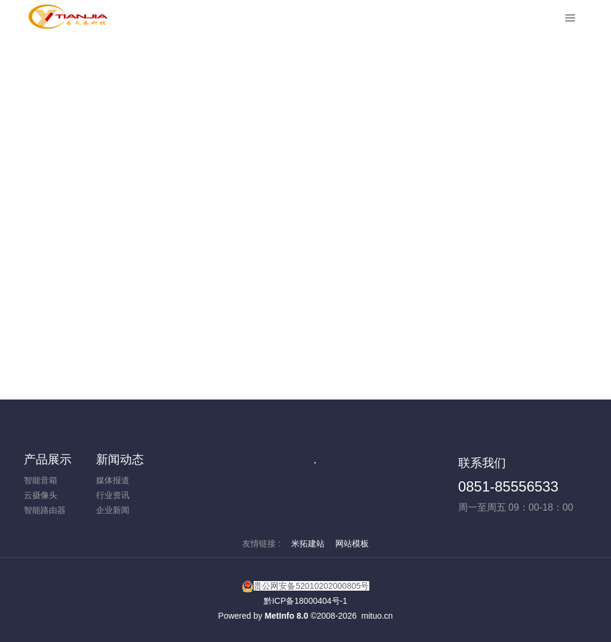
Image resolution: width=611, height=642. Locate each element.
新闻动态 (120, 459)
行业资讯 (112, 495)
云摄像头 (40, 495)
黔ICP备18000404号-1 (305, 601)
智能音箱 (40, 480)
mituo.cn (377, 616)
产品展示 (48, 459)
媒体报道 (112, 480)
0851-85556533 (508, 486)
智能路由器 (45, 510)
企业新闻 (112, 510)
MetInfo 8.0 (286, 616)
